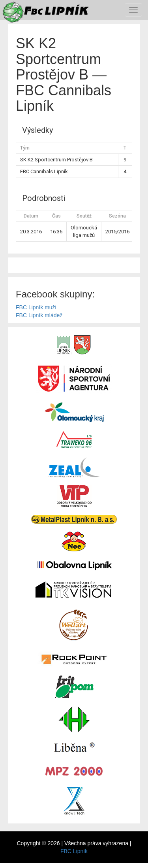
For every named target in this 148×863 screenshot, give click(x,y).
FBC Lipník (74, 851)
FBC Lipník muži (36, 307)
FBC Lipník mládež (39, 315)
